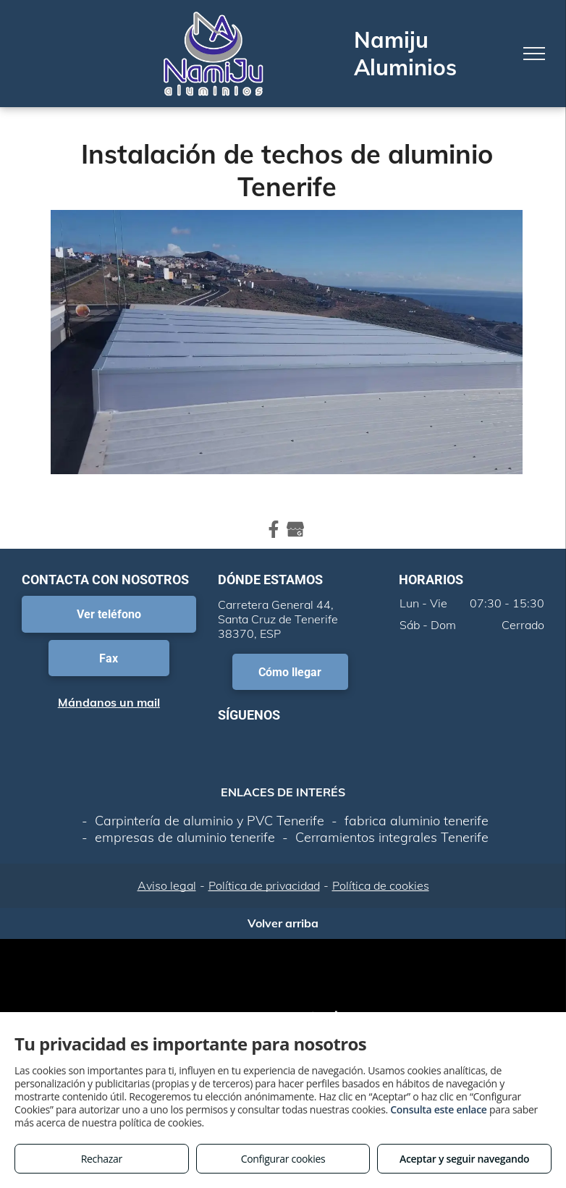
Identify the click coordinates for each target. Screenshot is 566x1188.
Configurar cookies (283, 1159)
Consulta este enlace (438, 1109)
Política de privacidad (264, 885)
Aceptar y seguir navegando (464, 1159)
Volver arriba (283, 923)
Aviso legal (167, 885)
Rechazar (101, 1159)
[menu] (534, 53)
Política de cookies (380, 885)
